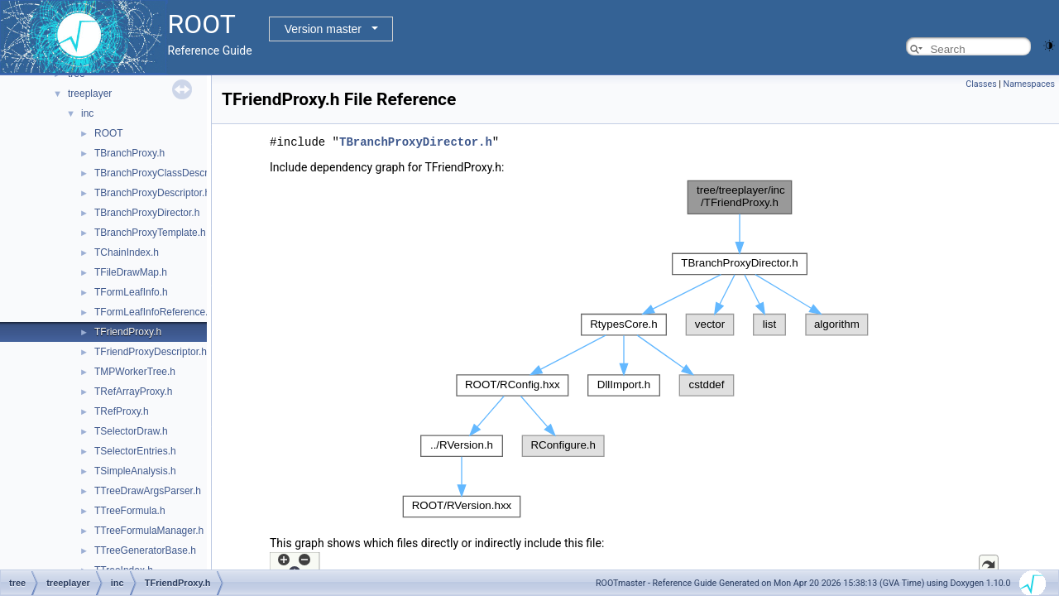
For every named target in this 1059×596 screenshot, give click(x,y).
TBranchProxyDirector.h (146, 213)
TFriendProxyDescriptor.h (150, 352)
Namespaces (1029, 84)
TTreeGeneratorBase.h (145, 550)
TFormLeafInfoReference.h (153, 312)
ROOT (108, 133)
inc (87, 113)
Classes (981, 84)
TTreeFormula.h (129, 511)
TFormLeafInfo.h (131, 292)
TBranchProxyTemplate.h (150, 232)
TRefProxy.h (121, 411)
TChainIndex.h (126, 252)
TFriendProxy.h (127, 332)
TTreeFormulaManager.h (149, 530)
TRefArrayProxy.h (133, 391)
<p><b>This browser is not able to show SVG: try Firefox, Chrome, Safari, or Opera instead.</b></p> (635, 348)
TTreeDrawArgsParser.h (147, 491)
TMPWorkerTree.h (134, 371)
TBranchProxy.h (129, 153)
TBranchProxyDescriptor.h (152, 193)
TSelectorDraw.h (131, 431)
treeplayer (90, 93)
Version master (323, 29)
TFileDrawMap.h (130, 272)
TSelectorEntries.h (135, 451)
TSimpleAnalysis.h (135, 471)
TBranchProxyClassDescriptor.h (164, 173)
